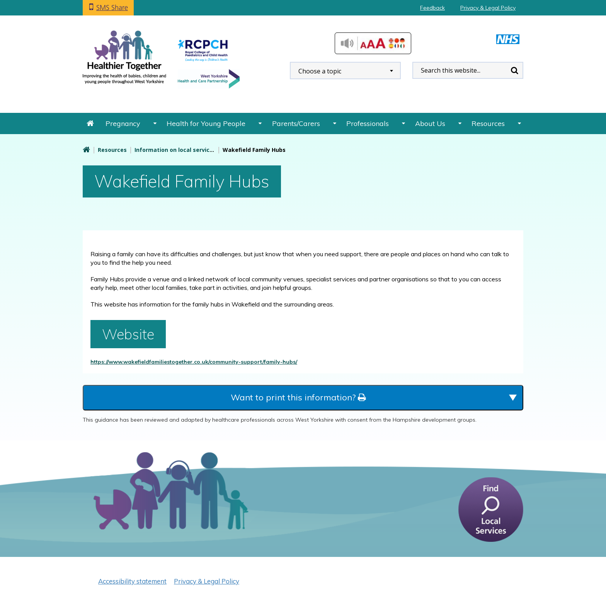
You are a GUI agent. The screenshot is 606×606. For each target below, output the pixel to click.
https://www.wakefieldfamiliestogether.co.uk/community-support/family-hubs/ (193, 361)
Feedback (432, 7)
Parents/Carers (296, 123)
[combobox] (345, 70)
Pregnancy (123, 123)
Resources (488, 123)
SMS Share (112, 7)
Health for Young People (206, 123)
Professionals (367, 123)
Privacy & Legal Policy (488, 7)
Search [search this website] (514, 70)
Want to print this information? (298, 397)
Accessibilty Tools (373, 43)
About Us (430, 123)
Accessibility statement (132, 581)
